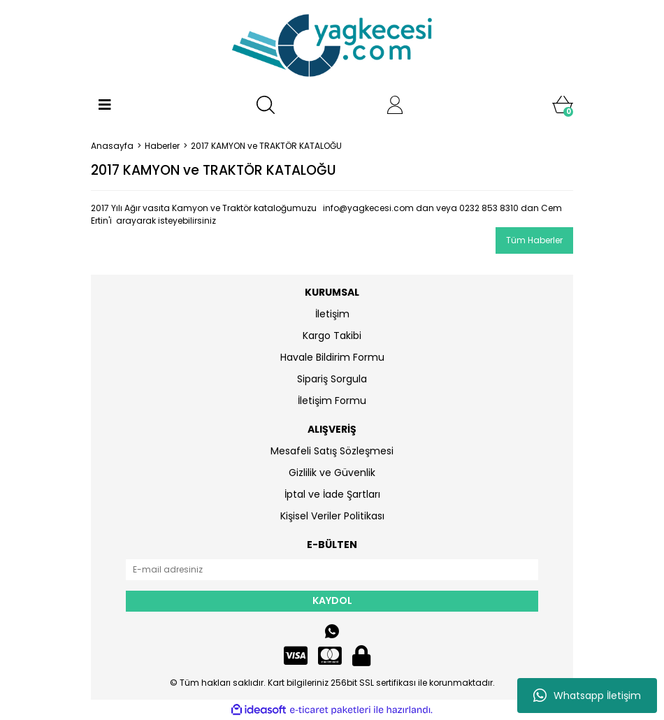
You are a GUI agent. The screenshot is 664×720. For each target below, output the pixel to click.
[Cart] (562, 105)
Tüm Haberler (534, 240)
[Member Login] (395, 105)
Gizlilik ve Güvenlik (332, 473)
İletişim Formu (332, 401)
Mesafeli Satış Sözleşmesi (332, 451)
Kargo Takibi (332, 336)
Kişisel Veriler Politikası (332, 516)
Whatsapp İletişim (587, 695)
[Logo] (332, 45)
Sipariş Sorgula (332, 379)
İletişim (332, 314)
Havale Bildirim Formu (332, 357)
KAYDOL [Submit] (332, 600)
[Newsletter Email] (332, 569)
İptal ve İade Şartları (332, 494)
